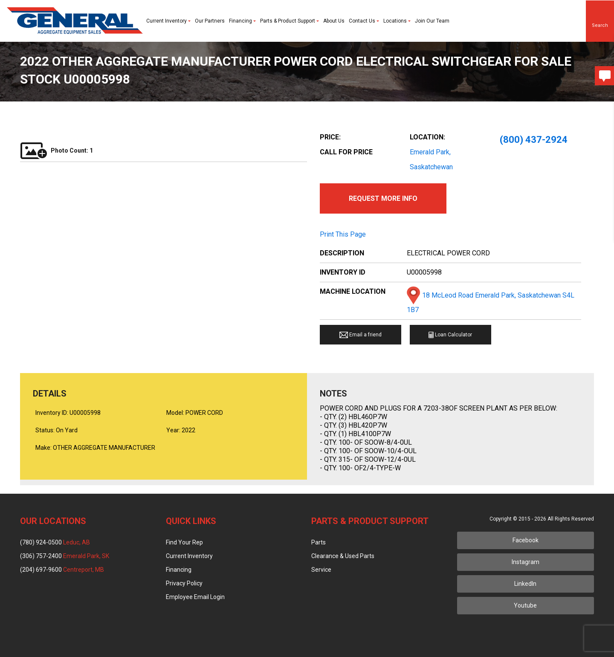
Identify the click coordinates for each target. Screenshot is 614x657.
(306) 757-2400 (64, 556)
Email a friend (360, 335)
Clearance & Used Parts (342, 556)
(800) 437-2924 (534, 139)
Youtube (525, 605)
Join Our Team (432, 21)
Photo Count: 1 (56, 150)
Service (321, 569)
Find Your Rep (184, 542)
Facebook (526, 540)
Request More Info (383, 198)
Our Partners (210, 21)
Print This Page (343, 234)
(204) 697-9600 (62, 569)
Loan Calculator (450, 335)
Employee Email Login (195, 596)
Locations (397, 21)
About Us (334, 21)
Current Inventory (168, 21)
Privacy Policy (184, 583)
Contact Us (364, 21)
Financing (242, 21)
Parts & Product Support (289, 21)
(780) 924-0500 (55, 542)
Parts (318, 542)
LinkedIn (525, 583)
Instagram (525, 562)
